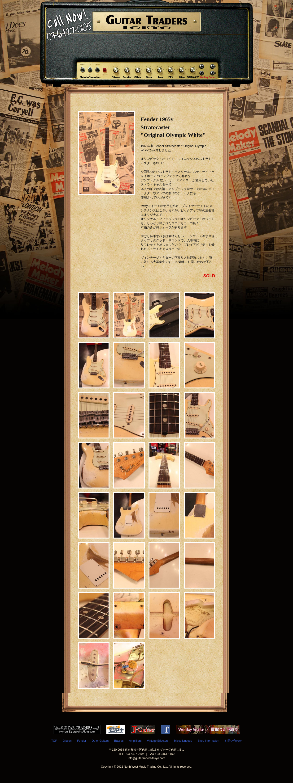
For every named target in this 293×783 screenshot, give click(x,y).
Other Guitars (100, 740)
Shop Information (208, 740)
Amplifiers (135, 740)
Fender (81, 740)
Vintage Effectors (158, 740)
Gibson (67, 740)
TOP (54, 740)
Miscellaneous (183, 740)
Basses (118, 740)
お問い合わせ (233, 740)
